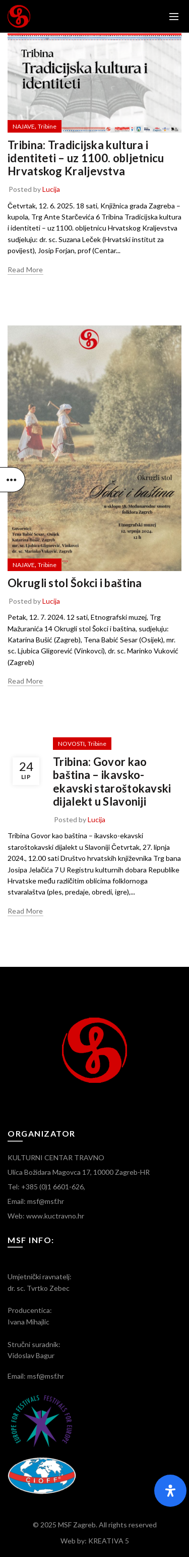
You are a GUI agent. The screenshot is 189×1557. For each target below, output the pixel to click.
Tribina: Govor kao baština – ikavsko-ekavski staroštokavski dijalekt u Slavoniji (112, 781)
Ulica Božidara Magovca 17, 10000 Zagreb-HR (79, 1172)
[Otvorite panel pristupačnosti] (170, 1491)
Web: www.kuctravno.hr (46, 1215)
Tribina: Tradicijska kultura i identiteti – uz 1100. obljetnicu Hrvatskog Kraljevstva (86, 158)
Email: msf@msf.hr (36, 1201)
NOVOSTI (71, 743)
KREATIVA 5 (108, 1540)
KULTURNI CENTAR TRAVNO (56, 1157)
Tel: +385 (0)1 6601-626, (46, 1186)
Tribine (47, 126)
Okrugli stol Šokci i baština (75, 583)
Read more (25, 269)
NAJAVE (24, 126)
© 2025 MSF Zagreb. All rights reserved (95, 1524)
